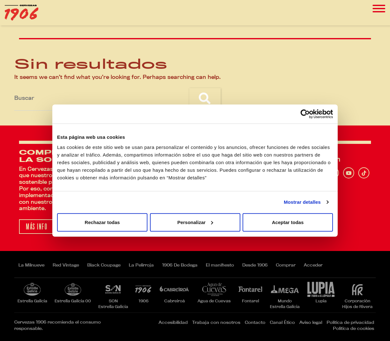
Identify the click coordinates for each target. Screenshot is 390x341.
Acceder (313, 265)
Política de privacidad (350, 322)
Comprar (286, 265)
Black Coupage (103, 265)
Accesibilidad (173, 322)
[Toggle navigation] (379, 8)
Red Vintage (66, 265)
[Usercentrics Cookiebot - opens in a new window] (305, 114)
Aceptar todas (287, 222)
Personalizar (195, 222)
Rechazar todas (102, 222)
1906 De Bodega (180, 265)
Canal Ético (282, 322)
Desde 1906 (255, 265)
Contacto (255, 322)
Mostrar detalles (302, 202)
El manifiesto (220, 265)
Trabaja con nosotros (216, 322)
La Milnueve (31, 265)
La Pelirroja (141, 265)
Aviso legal (310, 322)
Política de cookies (353, 328)
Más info (37, 226)
